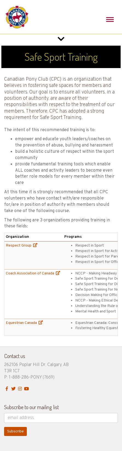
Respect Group (21, 245)
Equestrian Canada (24, 323)
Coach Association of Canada (33, 273)
